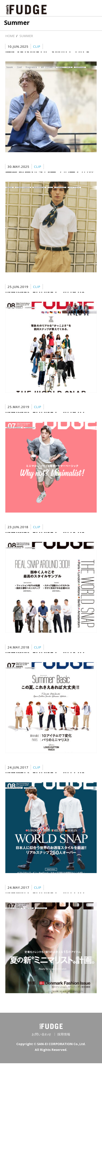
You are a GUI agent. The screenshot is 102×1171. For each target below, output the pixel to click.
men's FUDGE (13, 337)
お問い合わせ (41, 1142)
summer (80, 70)
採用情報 (63, 1142)
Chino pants (23, 204)
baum (9, 70)
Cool (19, 70)
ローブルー (74, 204)
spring (28, 1005)
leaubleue (39, 204)
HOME (10, 36)
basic (9, 204)
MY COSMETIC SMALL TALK (56, 70)
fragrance (31, 70)
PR (50, 204)
